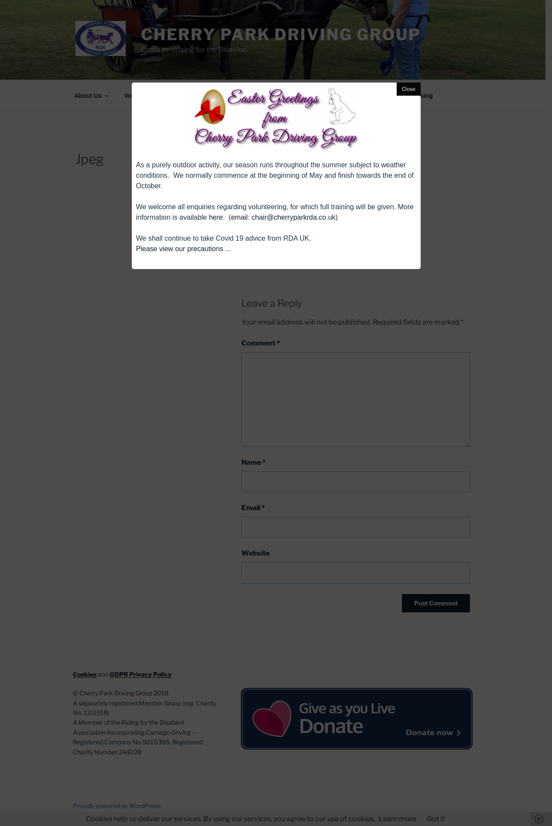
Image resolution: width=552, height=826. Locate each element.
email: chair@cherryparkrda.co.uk (283, 217)
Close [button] (408, 89)
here (216, 217)
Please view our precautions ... (183, 248)
